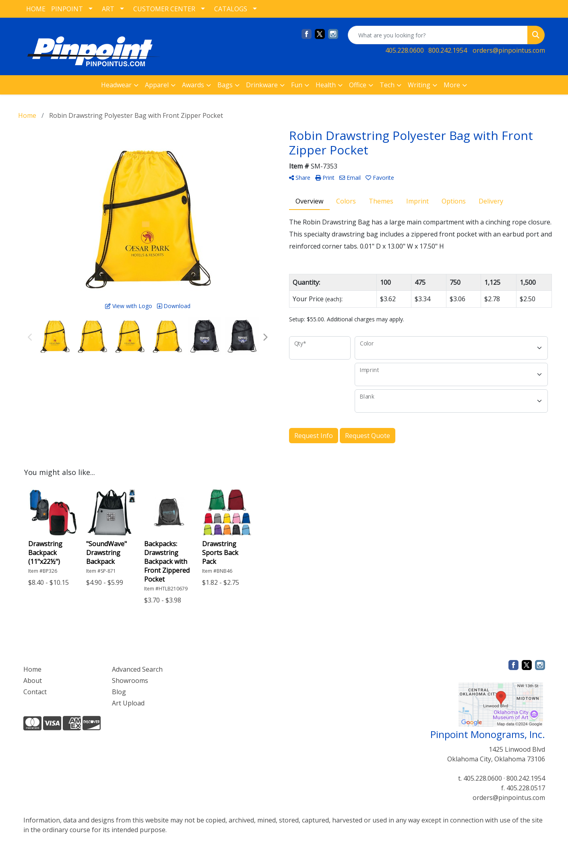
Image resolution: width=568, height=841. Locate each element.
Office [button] (357, 84)
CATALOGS (230, 8)
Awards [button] (193, 84)
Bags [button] (225, 84)
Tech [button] (387, 84)
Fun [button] (296, 84)
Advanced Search (137, 669)
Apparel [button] (157, 84)
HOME (35, 8)
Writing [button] (419, 84)
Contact (35, 691)
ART (108, 8)
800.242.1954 (447, 50)
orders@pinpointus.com (509, 50)
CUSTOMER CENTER (164, 8)
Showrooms (130, 680)
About (32, 680)
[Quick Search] (438, 35)
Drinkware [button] (262, 84)
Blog (119, 691)
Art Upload (128, 703)
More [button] (452, 84)
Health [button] (326, 84)
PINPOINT (67, 8)
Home (32, 669)
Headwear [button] (116, 84)
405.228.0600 (404, 50)
